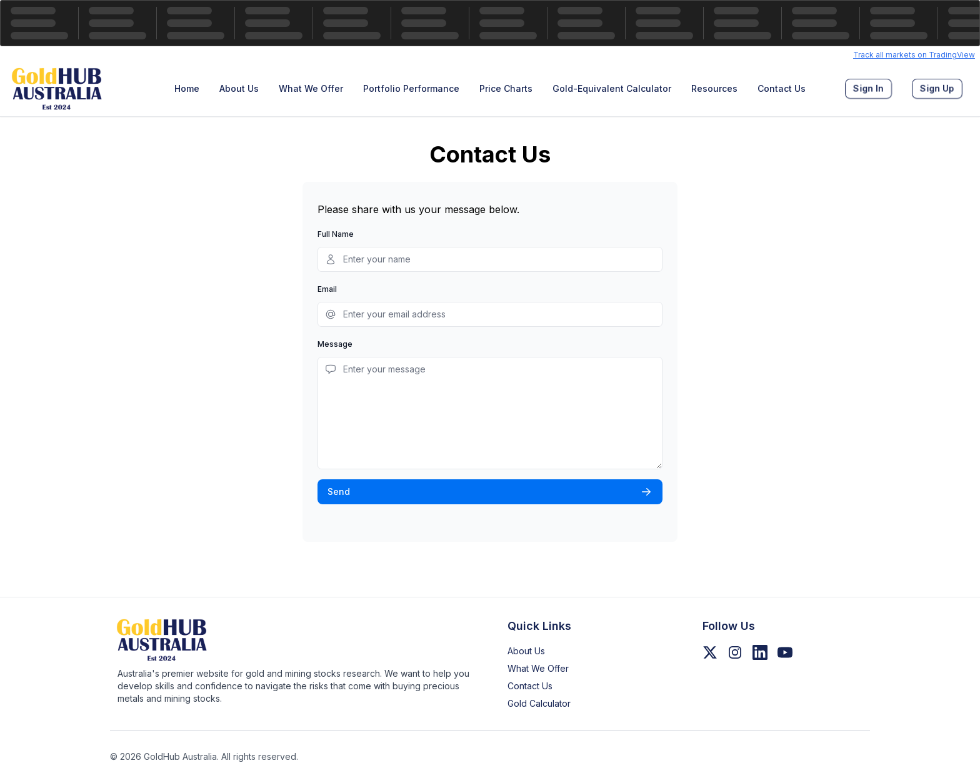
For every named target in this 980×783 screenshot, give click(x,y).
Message (335, 344)
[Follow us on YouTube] (785, 652)
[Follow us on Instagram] (735, 652)
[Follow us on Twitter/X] (710, 652)
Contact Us (782, 88)
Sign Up (937, 88)
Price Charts (505, 88)
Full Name (336, 234)
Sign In (868, 88)
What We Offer (311, 88)
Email (327, 289)
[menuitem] (186, 88)
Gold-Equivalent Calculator (611, 88)
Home (186, 88)
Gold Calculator (539, 703)
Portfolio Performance (411, 88)
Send (490, 492)
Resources (714, 88)
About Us (239, 88)
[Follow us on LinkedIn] (760, 652)
